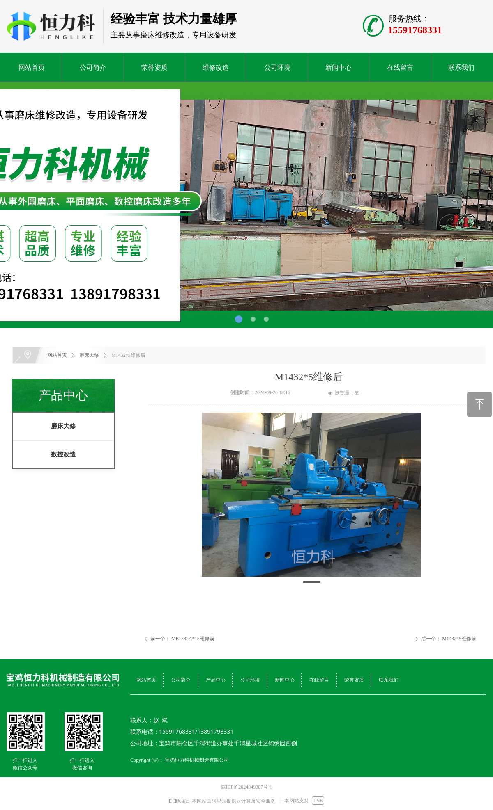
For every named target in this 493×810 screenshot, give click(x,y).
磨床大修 (63, 426)
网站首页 (57, 355)
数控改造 (63, 454)
